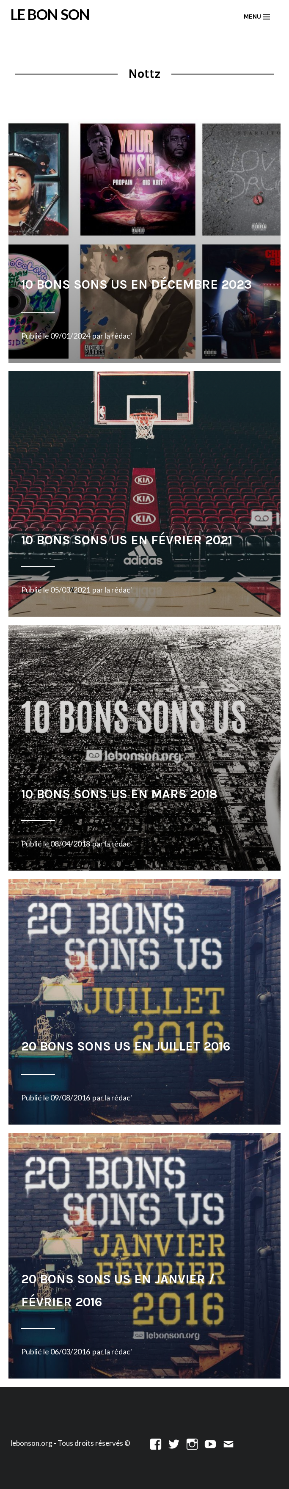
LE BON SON (50, 14)
